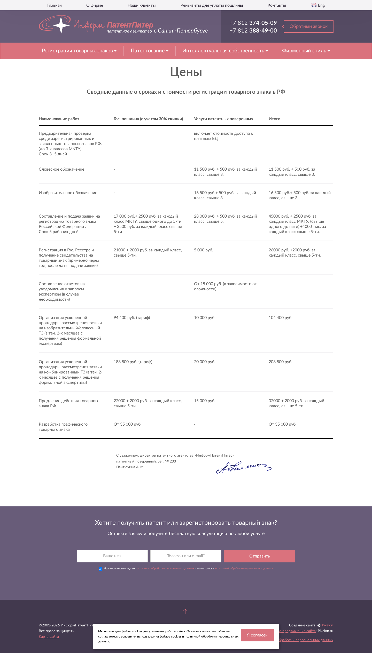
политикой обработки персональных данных (244, 558)
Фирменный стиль (305, 50)
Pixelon (327, 615)
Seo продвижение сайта (295, 621)
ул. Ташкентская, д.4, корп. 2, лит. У (192, 621)
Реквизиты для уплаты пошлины (212, 5)
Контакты (277, 5)
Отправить (259, 546)
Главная (54, 5)
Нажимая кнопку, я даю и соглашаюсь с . (186, 559)
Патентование (148, 50)
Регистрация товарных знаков (78, 50)
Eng (321, 5)
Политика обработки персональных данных (296, 630)
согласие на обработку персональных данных (165, 558)
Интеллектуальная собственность (224, 50)
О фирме (94, 5)
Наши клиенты (142, 5)
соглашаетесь (108, 636)
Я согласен (257, 635)
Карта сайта (49, 627)
